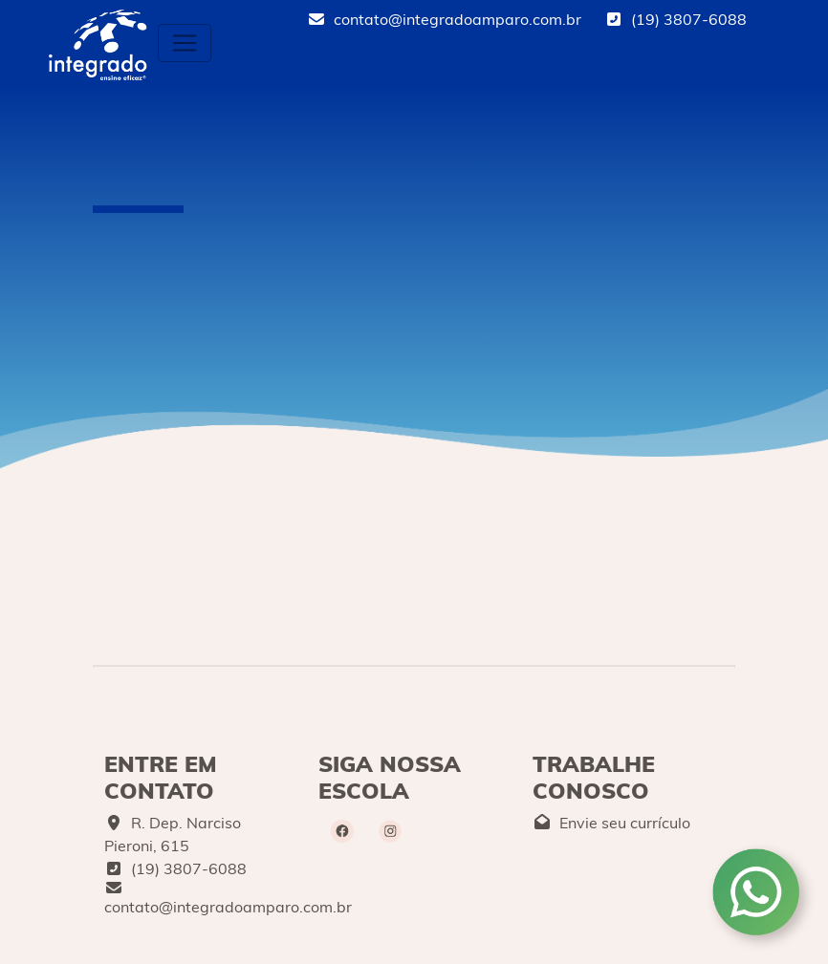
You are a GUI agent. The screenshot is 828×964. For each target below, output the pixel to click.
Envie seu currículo (611, 822)
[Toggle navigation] (184, 43)
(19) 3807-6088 (675, 19)
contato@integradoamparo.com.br (444, 19)
